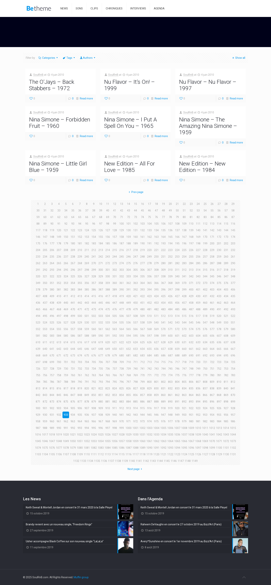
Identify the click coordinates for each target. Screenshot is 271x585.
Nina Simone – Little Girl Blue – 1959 (58, 166)
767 (121, 375)
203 (233, 243)
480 (142, 309)
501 (86, 315)
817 (66, 388)
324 (66, 276)
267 (73, 263)
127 (107, 230)
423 (149, 296)
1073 (233, 441)
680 (121, 355)
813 (38, 388)
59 (38, 217)
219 (142, 250)
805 (184, 381)
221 (156, 250)
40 (107, 210)
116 (233, 223)
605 (205, 335)
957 (233, 414)
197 (191, 243)
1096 (191, 447)
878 (86, 401)
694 (219, 355)
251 (163, 256)
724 (226, 362)
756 (45, 375)
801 (156, 381)
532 (100, 322)
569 (156, 329)
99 (114, 223)
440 (66, 302)
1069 (205, 441)
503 (100, 315)
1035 (170, 434)
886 (142, 401)
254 (184, 256)
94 (79, 223)
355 (80, 282)
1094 (177, 447)
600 (170, 335)
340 (177, 276)
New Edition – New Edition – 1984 (202, 166)
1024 (94, 434)
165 (170, 236)
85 (219, 217)
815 (52, 388)
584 (59, 335)
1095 (184, 447)
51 (184, 210)
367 (163, 282)
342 (191, 276)
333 (128, 276)
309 (163, 269)
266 (66, 263)
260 (226, 256)
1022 (80, 434)
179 (66, 243)
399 (184, 289)
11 (107, 203)
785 (45, 381)
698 (45, 362)
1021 (73, 434)
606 (212, 335)
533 (107, 322)
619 (100, 342)
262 (38, 263)
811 (226, 381)
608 (226, 335)
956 (226, 414)
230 (219, 250)
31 (44, 210)
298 (86, 269)
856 (135, 395)
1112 (101, 454)
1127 (205, 454)
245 (121, 256)
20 (170, 203)
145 (233, 230)
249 (149, 256)
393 (142, 289)
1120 (156, 454)
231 (226, 250)
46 (149, 210)
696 (233, 355)
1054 (101, 441)
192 (156, 243)
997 (107, 427)
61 (51, 217)
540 (156, 322)
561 (100, 329)
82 (198, 217)
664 (212, 348)
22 (184, 203)
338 (163, 276)
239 (80, 256)
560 (93, 329)
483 (163, 309)
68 (100, 217)
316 (212, 269)
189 (135, 243)
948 (170, 414)
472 (86, 309)
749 (198, 368)
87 (232, 217)
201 (219, 243)
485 (177, 309)
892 (184, 401)
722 (212, 362)
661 (191, 348)
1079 (73, 447)
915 (142, 408)
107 (170, 223)
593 (121, 335)
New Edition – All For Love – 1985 (129, 166)
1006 (170, 427)
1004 (156, 427)
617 (86, 342)
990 (59, 427)
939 (107, 414)
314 (198, 269)
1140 (132, 460)
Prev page (135, 192)
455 (170, 302)
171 (212, 236)
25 (205, 203)
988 (45, 427)
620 (107, 342)
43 (128, 210)
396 (163, 289)
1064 (170, 441)
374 (212, 282)
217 (128, 250)
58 (232, 210)
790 (80, 381)
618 (93, 342)
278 (149, 263)
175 (38, 243)
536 (128, 322)
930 (45, 414)
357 (93, 282)
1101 (226, 447)
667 (233, 348)
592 (114, 335)
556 (66, 329)
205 (45, 250)
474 (100, 309)
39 (100, 210)
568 (149, 329)
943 (135, 414)
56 (219, 210)
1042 (219, 434)
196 (184, 243)
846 (66, 395)
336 (149, 276)
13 (121, 203)
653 (135, 348)
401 (198, 289)
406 (233, 289)
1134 (90, 460)
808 (205, 381)
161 (142, 236)
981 (198, 421)
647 (93, 348)
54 (205, 210)
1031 (142, 434)
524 (45, 322)
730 (66, 368)
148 (52, 236)
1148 (188, 460)
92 (65, 223)
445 (100, 302)
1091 (156, 447)
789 (73, 381)
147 (45, 236)
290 (233, 263)
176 (45, 243)
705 (93, 362)
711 (135, 362)
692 (205, 355)
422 (142, 296)
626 (149, 342)
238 (73, 256)
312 (184, 269)
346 (219, 276)
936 (86, 414)
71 (121, 217)
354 (73, 282)
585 (66, 335)
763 (93, 375)
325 (73, 276)
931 (52, 414)
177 (52, 243)
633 (198, 342)
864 (191, 395)
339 (170, 276)
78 (170, 217)
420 (128, 296)
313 (191, 269)
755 (38, 375)
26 (212, 203)
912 (121, 408)
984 (219, 421)
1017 (45, 434)
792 (93, 381)
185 (107, 243)
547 (205, 322)
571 (170, 329)
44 (135, 210)
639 (38, 348)
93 (72, 223)
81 (191, 217)
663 (205, 348)
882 (114, 401)
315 (205, 269)
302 (114, 269)
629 (170, 342)
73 (135, 217)
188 (128, 243)
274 (121, 263)
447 (114, 302)
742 (149, 368)
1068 (198, 441)
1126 (198, 454)
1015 (233, 427)
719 (191, 362)
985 (226, 421)
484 (170, 309)
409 (52, 296)
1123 (177, 454)
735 (100, 368)
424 (156, 296)
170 (205, 236)
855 (128, 395)
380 (52, 289)
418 (114, 296)
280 (163, 263)
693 (212, 355)
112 (205, 223)
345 (212, 276)
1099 (212, 447)
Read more (86, 98)
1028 (122, 434)
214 (107, 250)
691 (198, 355)
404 (219, 289)
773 (163, 375)
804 (177, 381)
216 (121, 250)
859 (156, 395)
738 (121, 368)
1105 (52, 454)
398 (177, 289)
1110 (87, 454)
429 (191, 296)
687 (170, 355)
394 (149, 289)
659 (177, 348)
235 (52, 256)
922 (191, 408)
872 (45, 401)
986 (233, 421)
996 (100, 427)
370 (184, 282)
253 (177, 256)
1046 (45, 441)
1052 (87, 441)
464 (233, 302)
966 (93, 421)
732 (80, 368)
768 (128, 375)
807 (198, 381)
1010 (198, 427)
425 (163, 296)
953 (205, 414)
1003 (149, 427)
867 (212, 395)
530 (86, 322)
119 (52, 230)
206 (52, 250)
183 (93, 243)
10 (100, 203)
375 (219, 282)
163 (156, 236)
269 (86, 263)
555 (59, 329)
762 (86, 375)
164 (163, 236)
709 (121, 362)
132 (142, 230)
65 (79, 217)
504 (107, 315)
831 (163, 388)
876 (73, 401)
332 (121, 276)
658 (170, 348)
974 (149, 421)
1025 (101, 434)
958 (38, 421)
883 (121, 401)
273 (114, 263)
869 (226, 395)
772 (156, 375)
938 (100, 414)
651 (121, 348)
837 (205, 388)
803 (170, 381)
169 (198, 236)
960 (52, 421)
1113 (108, 454)
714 (156, 362)
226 (191, 250)
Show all (238, 57)
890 (170, 401)
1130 (226, 454)
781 (219, 375)
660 (184, 348)
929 (38, 414)
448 (121, 302)
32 (51, 210)
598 (156, 335)
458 (191, 302)
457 (184, 302)
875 (66, 401)
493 (233, 309)
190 (142, 243)
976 (163, 421)
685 (156, 355)
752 (219, 368)
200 (212, 243)
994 (86, 427)
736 (107, 368)
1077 (59, 447)
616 (80, 342)
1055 (108, 441)
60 (44, 217)
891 (177, 401)
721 (205, 362)
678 (107, 355)
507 (128, 315)
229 (212, 250)
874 (59, 401)
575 (198, 329)
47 (156, 210)
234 (45, 256)
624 (135, 342)
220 (149, 250)
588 (86, 335)
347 (226, 276)
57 (226, 210)
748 (191, 368)
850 (93, 395)
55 (212, 210)
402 (205, 289)
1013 (219, 427)
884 (128, 401)
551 (233, 322)
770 (142, 375)
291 (38, 269)
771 (149, 375)
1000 (129, 427)
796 (121, 381)
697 (38, 362)
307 (149, 269)
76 (156, 217)
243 (107, 256)
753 (226, 368)
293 (52, 269)
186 (114, 243)
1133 (83, 460)
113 (212, 223)
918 (163, 408)
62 (58, 217)
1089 (142, 447)
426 (170, 296)
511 (156, 315)
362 (128, 282)
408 (45, 296)
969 (114, 421)
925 (212, 408)
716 (170, 362)
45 (142, 210)
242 (100, 256)
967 (100, 421)
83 (205, 217)
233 (38, 256)
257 (205, 256)
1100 (219, 447)
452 (149, 302)
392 (135, 289)
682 (135, 355)
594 (128, 335)
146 (38, 236)
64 (72, 217)
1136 (104, 460)
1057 (122, 441)
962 (66, 421)
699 (52, 362)
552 (38, 329)
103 (142, 223)
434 (226, 296)
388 (107, 289)
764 (100, 375)
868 (219, 395)
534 (114, 322)
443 (86, 302)
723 (219, 362)
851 (100, 395)
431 (205, 296)
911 (114, 408)
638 (233, 342)
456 (177, 302)
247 (135, 256)
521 (226, 315)
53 (198, 210)
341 (184, 276)
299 (93, 269)
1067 (191, 441)
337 (156, 276)
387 (100, 289)
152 (80, 236)
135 (163, 230)
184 (100, 243)
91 (58, 223)
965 (86, 421)
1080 (80, 447)
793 (100, 381)
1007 (177, 427)
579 (226, 329)
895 (205, 401)
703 (80, 362)
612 (52, 342)
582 (45, 335)
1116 (129, 454)
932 (59, 414)
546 (198, 322)
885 (135, 401)
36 (79, 210)
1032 (149, 434)
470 (73, 309)
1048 (59, 441)
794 (107, 381)
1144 (160, 460)
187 (121, 243)
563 (114, 329)
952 (198, 414)
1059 (135, 441)
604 (198, 335)
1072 (226, 441)
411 (66, 296)
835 (191, 388)
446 (107, 302)
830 (156, 388)
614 (66, 342)
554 (52, 329)
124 (86, 230)
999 (121, 427)
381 (59, 289)
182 (86, 243)
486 (184, 309)
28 (226, 203)
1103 (38, 454)
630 (177, 342)
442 (80, 302)
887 (149, 401)
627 (156, 342)
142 (212, 230)
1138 (118, 460)
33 (58, 210)
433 (219, 296)
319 (233, 269)
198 (198, 243)
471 (80, 309)
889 (163, 401)
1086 (122, 447)
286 (205, 263)
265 (59, 263)
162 (149, 236)
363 (135, 282)
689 (184, 355)
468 (59, 309)
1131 (233, 454)
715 (163, 362)
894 (198, 401)
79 (177, 217)
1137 (111, 460)
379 (45, 289)
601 (177, 335)
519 (212, 315)
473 (93, 309)
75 (149, 217)
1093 (170, 447)
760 (73, 375)
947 (163, 414)
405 (226, 289)
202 (226, 243)
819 (80, 388)
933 (66, 414)
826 (128, 388)
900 (38, 408)
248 (142, 256)
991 (66, 427)
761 (80, 375)
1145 (167, 460)
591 (107, 335)
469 (66, 309)
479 (135, 309)
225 (184, 250)
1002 (142, 427)
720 (198, 362)
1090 (149, 447)
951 (191, 414)
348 (233, 276)
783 (233, 375)
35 (72, 210)
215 (114, 250)
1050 (73, 441)
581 (38, 335)
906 (80, 408)
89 (44, 223)
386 (93, 289)
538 (142, 322)
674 (80, 355)
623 (128, 342)
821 (93, 388)
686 (163, 355)
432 (212, 296)
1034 (163, 434)
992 (73, 427)
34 (65, 210)
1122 (170, 454)
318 (226, 269)
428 (184, 296)
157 (114, 236)
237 (66, 256)
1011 (205, 427)
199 (205, 243)
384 (80, 289)
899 (233, 401)
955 (219, 414)
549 (219, 322)
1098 (205, 447)
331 (114, 276)
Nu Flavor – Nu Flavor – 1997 (207, 85)
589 (93, 335)
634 (205, 342)
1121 (163, 454)
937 (93, 414)
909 (100, 408)
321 (45, 276)
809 (212, 381)
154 (93, 236)
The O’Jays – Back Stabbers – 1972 (51, 85)
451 (142, 302)
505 (114, 315)
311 (177, 269)
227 (198, 250)
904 (66, 408)
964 (80, 421)
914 (135, 408)
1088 (135, 447)
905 (73, 408)
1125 (191, 454)
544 (184, 322)
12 (114, 203)
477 (121, 309)
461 (212, 302)
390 (121, 289)
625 (142, 342)
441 (73, 302)
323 (59, 276)
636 (219, 342)
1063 (163, 441)
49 (170, 210)
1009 (191, 427)
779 (205, 375)
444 (93, 302)
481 (149, 309)
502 (93, 315)
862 (177, 395)
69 (107, 217)
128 (114, 230)
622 (121, 342)
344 (205, 276)
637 (226, 342)
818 (73, 388)
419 (121, 296)
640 (45, 348)
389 (114, 289)
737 (114, 368)
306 (142, 269)
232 (233, 250)
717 (177, 362)
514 (177, 315)
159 (128, 236)
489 (205, 309)
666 (226, 348)
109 (184, 223)
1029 (129, 434)
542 (170, 322)
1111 (94, 454)
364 (142, 282)
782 (226, 375)
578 (219, 329)
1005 (163, 427)
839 (219, 388)
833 (177, 388)
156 (107, 236)
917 (156, 408)
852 (107, 395)
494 (38, 315)
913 (128, 408)
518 (205, 315)
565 (128, 329)
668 (38, 355)
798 (135, 381)
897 (219, 401)
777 (191, 375)
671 (59, 355)
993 (80, 427)
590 (100, 335)
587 (80, 335)
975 (156, 421)
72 (128, 217)
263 (45, 263)
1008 (184, 427)
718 (184, 362)
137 (177, 230)
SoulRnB (38, 74)
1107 (66, 454)
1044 (233, 434)
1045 (38, 441)
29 (232, 203)
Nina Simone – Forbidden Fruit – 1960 (59, 122)
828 (142, 388)
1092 (163, 447)
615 (73, 342)
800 (149, 381)
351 (52, 282)
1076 (52, 447)
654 (142, 348)
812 (233, 381)
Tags (69, 57)
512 (163, 315)
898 (226, 401)
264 (52, 263)
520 (219, 315)
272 (107, 263)
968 (107, 421)
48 (163, 210)
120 (59, 230)
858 (149, 395)
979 (184, 421)
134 (156, 230)
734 (93, 368)
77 (163, 217)
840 (226, 388)
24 (198, 203)
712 (142, 362)
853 (114, 395)
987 (38, 427)
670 (52, 355)
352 (59, 282)
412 (73, 296)
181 (80, 243)
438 (52, 302)
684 (149, 355)
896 (212, 401)
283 (184, 263)
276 (135, 263)
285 (198, 263)
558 (80, 329)
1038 (191, 434)
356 (86, 282)
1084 (108, 447)
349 (38, 282)
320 (38, 276)
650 (114, 348)
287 (212, 263)
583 (52, 335)
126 (100, 230)
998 (114, 427)
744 (163, 368)
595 (135, 335)
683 (142, 355)
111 (198, 223)
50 (177, 210)
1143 (153, 460)
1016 (38, 434)
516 (191, 315)
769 (135, 375)
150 (66, 236)
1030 (135, 434)
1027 (115, 434)
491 (219, 309)
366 (156, 282)
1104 (45, 454)
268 (80, 263)
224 (177, 250)
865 (198, 395)
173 (226, 236)
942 (128, 414)
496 (52, 315)
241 (93, 256)
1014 (226, 427)
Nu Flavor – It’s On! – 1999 (129, 85)
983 (212, 421)
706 (100, 362)
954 (212, 414)
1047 (52, 441)
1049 (66, 441)
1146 (174, 460)
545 (191, 322)
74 (142, 217)
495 (45, 315)
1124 (184, 454)
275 (128, 263)
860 (163, 395)
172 (219, 236)
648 (100, 348)
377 (233, 282)
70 (114, 217)
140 (198, 230)
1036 (177, 434)
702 (73, 362)
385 (86, 289)
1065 (177, 441)
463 (226, 302)
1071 (219, 441)
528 (73, 322)
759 (66, 375)
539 (149, 322)
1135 (97, 460)
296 (73, 269)
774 (170, 375)
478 (128, 309)
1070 (212, 441)
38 (93, 210)
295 (66, 269)
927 (226, 408)
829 (149, 388)
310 (170, 269)
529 (80, 322)
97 (100, 223)
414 (86, 296)
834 (184, 388)
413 (80, 296)
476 (114, 309)
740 (135, 368)
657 (163, 348)
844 (52, 395)
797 (128, 381)
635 (212, 342)
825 (121, 388)
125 (93, 230)
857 (142, 395)
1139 (125, 460)
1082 (94, 447)
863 (184, 395)
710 (128, 362)
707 (107, 362)
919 (170, 408)
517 (198, 315)
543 (177, 322)
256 (198, 256)
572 (177, 329)
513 (170, 315)
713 (149, 362)
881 (107, 401)
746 (177, 368)
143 (219, 230)
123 (80, 230)
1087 (129, 447)
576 (205, 329)
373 (205, 282)
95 (86, 223)
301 (107, 269)
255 (191, 256)
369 (177, 282)
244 (114, 256)
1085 (115, 447)
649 (107, 348)
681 (128, 355)
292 (45, 269)
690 (191, 355)
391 (128, 289)
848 (80, 395)
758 (59, 375)
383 (73, 289)
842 (38, 395)
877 (80, 401)
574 (191, 329)
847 (73, 395)
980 (191, 421)
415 (93, 296)
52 (191, 210)
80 (184, 217)
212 (93, 250)
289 (226, 263)
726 (38, 368)
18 (156, 203)
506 (121, 315)
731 (73, 368)
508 (135, 315)
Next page (135, 469)
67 (93, 217)
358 (100, 282)
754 (233, 368)
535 (121, 322)
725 (233, 362)
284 (191, 263)
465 (38, 309)
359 (107, 282)
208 (66, 250)
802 (163, 381)
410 (59, 296)
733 (86, 368)
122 (73, 230)
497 (59, 315)
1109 (80, 454)
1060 (142, 441)
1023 (87, 434)
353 (66, 282)
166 (177, 236)
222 (163, 250)
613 (59, 342)
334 (135, 276)
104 (149, 223)
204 (38, 250)
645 (80, 348)
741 (142, 368)
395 (156, 289)
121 (66, 230)
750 (205, 368)
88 (38, 223)
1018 (52, 434)
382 (66, 289)
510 (149, 315)
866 (205, 395)
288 (219, 263)
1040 (205, 434)
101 (128, 223)
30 (38, 210)
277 (142, 263)
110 (191, 223)
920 (177, 408)
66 (86, 217)
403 (212, 289)
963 (73, 421)
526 (59, 322)
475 (107, 309)
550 (226, 322)
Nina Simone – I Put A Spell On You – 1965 (130, 122)
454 (163, 302)
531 (93, 322)
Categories (48, 57)
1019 (59, 434)
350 (45, 282)
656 (156, 348)
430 (198, 296)
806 (191, 381)
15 (135, 203)
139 (191, 230)
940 (114, 414)
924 (205, 408)
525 (52, 322)
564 (121, 329)
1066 (184, 441)
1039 (198, 434)
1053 (94, 441)
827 (135, 388)
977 (170, 421)
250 (156, 256)
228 (205, 250)
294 (59, 269)
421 (135, 296)
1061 (149, 441)
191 (149, 243)
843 (45, 395)
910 (107, 408)
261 (233, 256)
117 (38, 230)
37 (86, 210)
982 (205, 421)
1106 (59, 454)
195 (177, 243)
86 (226, 217)
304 (128, 269)
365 (149, 282)
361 (121, 282)
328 (93, 276)
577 (212, 329)
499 (73, 315)
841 (233, 388)
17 (149, 203)
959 (45, 421)
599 (163, 335)
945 (149, 414)
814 (45, 388)
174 (233, 236)
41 (114, 210)
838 (212, 388)
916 (149, 408)
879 (93, 401)
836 (198, 388)
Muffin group (81, 577)
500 (80, 315)
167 (184, 236)
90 (51, 223)
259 (219, 256)
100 (121, 223)
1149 (195, 460)
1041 (212, 434)
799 (142, 381)
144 (226, 230)
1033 (156, 434)
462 (219, 302)
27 (219, 203)
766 (114, 375)
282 (177, 263)
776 (184, 375)
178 (59, 243)
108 (177, 223)
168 (191, 236)
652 (128, 348)
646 (86, 348)
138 (184, 230)
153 (86, 236)
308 (156, 269)
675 (86, 355)
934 (73, 414)
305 (135, 269)
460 (205, 302)
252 (170, 256)
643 (66, 348)
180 (73, 243)
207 (59, 250)
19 (163, 203)
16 (142, 203)
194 (170, 243)
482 (156, 309)
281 (170, 263)
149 (59, 236)
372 (198, 282)
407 (38, 296)
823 (107, 388)
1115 (122, 454)
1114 (115, 454)
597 (149, 335)
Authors (87, 57)
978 (177, 421)
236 (59, 256)
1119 (149, 454)
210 (80, 250)
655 (149, 348)
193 (163, 243)
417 (107, 296)
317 (219, 269)
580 (233, 329)
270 (93, 263)
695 (226, 355)
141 (205, 230)
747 (184, 368)
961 (59, 421)
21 (177, 203)
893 (191, 401)
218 (135, 250)
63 (65, 217)
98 (107, 223)
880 (100, 401)
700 (59, 362)
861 (170, 395)
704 (86, 362)
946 (156, 414)
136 (170, 230)
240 (86, 256)
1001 (135, 427)
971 (128, 421)
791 (86, 381)
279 (156, 263)
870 (233, 395)
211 (86, 250)
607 (219, 335)
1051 (80, 441)
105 (156, 223)
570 (163, 329)
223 (170, 250)
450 (135, 302)
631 (184, 342)
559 (86, 329)
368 (170, 282)
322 (52, 276)
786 (52, 381)
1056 (115, 441)
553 (45, 329)
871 (38, 401)
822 (100, 388)
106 (163, 223)
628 (163, 342)
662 (198, 348)
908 (93, 408)
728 (52, 368)
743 (156, 368)
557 (73, 329)
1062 (156, 441)
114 (219, 223)
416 (100, 296)
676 (93, 355)
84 (212, 217)
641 (52, 348)
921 (184, 408)
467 (52, 309)
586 (73, 335)
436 (38, 302)
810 (219, 381)
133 (149, 230)
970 (121, 421)
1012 (212, 427)
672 (66, 355)
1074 (38, 447)
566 (135, 329)
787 (59, 381)
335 (142, 276)
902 (52, 408)
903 (59, 408)
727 (45, 368)
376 (226, 282)
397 (170, 289)
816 (59, 388)
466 (45, 309)
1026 (108, 434)
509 (142, 315)
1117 (135, 454)
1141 (139, 460)
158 (121, 236)
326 (80, 276)
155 (100, 236)
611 (45, 342)
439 (59, 302)
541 (163, 322)
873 (52, 401)
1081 (87, 447)
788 (66, 381)
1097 (198, 447)
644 (73, 348)
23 (191, 203)
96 (93, 223)
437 (45, 302)
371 (191, 282)
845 (59, 395)
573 (184, 329)
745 (170, 368)
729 (59, 368)
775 (177, 375)
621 (114, 342)
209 (73, 250)
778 (198, 375)
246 (128, 256)
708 (114, 362)
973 (142, 421)
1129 (219, 454)
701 (66, 362)
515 (184, 315)
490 (212, 309)
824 (114, 388)
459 (198, 302)
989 (52, 427)
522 (233, 315)
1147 (181, 460)
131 (135, 230)
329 (100, 276)
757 (52, 375)
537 (135, 322)
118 (45, 230)
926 (219, 408)
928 (233, 408)
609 (233, 335)
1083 (101, 447)
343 (198, 276)
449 (128, 302)
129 (121, 230)
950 (184, 414)
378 (38, 289)
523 (38, 322)
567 (142, 329)
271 (100, 263)
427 (177, 296)
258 (212, 256)
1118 (142, 454)
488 (198, 309)
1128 (212, 454)
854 (121, 395)
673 (73, 355)
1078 (66, 447)
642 (59, 348)
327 (86, 276)
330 (107, 276)
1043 (226, 434)
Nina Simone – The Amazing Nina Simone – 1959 (208, 126)
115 (226, 223)
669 (45, 355)
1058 (129, 441)
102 (135, 223)
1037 (184, 434)
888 (156, 401)
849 (86, 395)
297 (80, 269)
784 (38, 381)
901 (45, 408)
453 (156, 302)
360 (114, 282)
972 (135, 421)
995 (93, 427)
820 (86, 388)
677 (100, 355)
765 (107, 375)
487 (191, 309)
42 (121, 210)
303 (121, 269)
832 (170, 388)
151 (73, 236)
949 (177, 414)
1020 (66, 434)
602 (184, 335)
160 (135, 236)
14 (128, 203)
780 (212, 375)
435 (233, 296)
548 (212, 322)
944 (142, 414)
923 (198, 408)
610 (38, 342)
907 (86, 408)
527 (66, 322)
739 (128, 368)
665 (219, 348)
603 (191, 335)
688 (177, 355)
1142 (146, 460)
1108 (73, 454)
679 (114, 355)
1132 (76, 460)
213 (100, 250)
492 (226, 309)
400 (191, 289)
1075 (45, 447)
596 (142, 335)
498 (66, 315)
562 (107, 329)
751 (212, 368)
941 (121, 414)
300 (100, 269)
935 (80, 414)
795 (114, 381)
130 (128, 230)
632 (191, 342)
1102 (233, 447)
